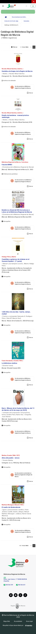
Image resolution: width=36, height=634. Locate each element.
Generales (26, 21)
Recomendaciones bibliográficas (20, 17)
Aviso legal (29, 621)
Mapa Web (6, 621)
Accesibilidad (18, 621)
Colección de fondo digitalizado (12, 21)
